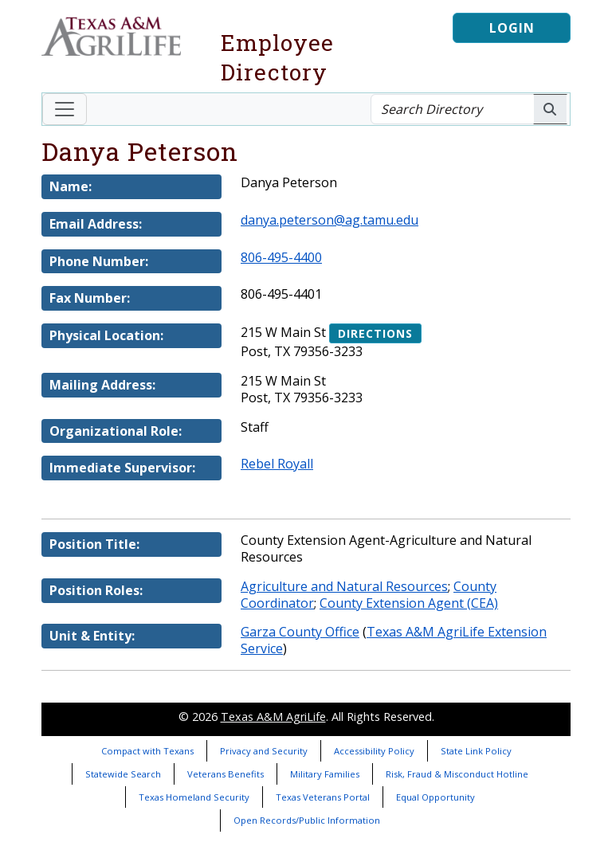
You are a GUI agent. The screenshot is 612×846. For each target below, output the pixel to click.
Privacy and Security (264, 751)
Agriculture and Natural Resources (344, 586)
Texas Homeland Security (194, 797)
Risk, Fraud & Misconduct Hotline (457, 774)
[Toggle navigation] (64, 109)
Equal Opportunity (435, 797)
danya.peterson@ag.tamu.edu (329, 220)
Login (512, 28)
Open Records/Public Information (306, 820)
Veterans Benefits (225, 774)
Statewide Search (123, 774)
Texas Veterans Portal (323, 797)
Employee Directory (277, 57)
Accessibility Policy (374, 751)
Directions (375, 333)
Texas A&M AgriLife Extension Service (394, 640)
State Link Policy (476, 751)
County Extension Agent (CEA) (409, 603)
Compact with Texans (147, 751)
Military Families (324, 774)
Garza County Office (300, 631)
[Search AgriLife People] (550, 109)
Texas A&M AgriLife (273, 716)
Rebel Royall (277, 463)
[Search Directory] (452, 109)
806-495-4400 (281, 257)
